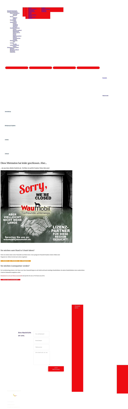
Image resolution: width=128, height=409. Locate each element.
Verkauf (7, 153)
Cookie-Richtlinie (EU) (13, 407)
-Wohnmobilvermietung (11, 295)
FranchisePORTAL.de (8, 397)
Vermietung (8, 111)
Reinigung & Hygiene (10, 125)
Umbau (7, 139)
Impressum (10, 401)
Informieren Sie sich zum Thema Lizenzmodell (11, 275)
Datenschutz (11, 404)
